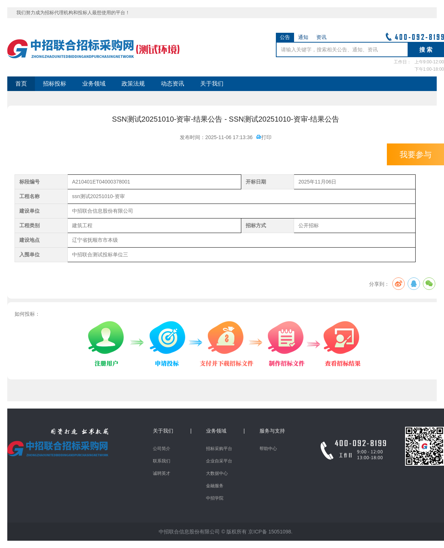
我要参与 (416, 154)
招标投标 (54, 83)
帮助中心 (268, 448)
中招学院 (214, 498)
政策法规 (133, 83)
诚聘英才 (161, 473)
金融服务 (214, 485)
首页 (21, 83)
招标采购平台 (219, 448)
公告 (285, 37)
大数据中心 (217, 473)
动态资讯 (172, 83)
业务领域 (94, 83)
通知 (303, 37)
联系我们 (161, 461)
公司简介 (161, 448)
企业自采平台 (219, 461)
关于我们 (211, 83)
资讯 (321, 37)
